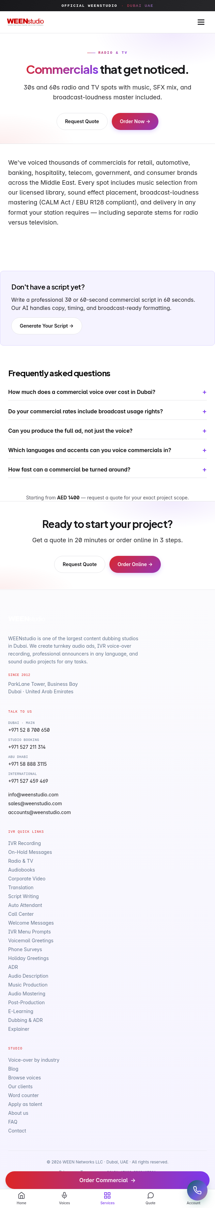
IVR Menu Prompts (29, 931)
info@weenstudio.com (33, 794)
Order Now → (135, 121)
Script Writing (23, 896)
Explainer (18, 1029)
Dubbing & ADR (25, 1020)
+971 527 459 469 (28, 781)
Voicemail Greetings (30, 940)
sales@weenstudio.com (35, 803)
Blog (13, 1069)
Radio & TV (20, 861)
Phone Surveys (25, 949)
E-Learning (20, 1011)
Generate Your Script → (47, 326)
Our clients (20, 1086)
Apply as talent (25, 1104)
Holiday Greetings (28, 958)
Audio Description (28, 976)
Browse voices (24, 1077)
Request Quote (82, 121)
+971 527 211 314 (27, 747)
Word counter (23, 1095)
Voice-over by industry (33, 1060)
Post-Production (26, 1002)
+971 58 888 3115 (27, 764)
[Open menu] (201, 22)
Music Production (28, 985)
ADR (13, 967)
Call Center (21, 914)
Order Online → (135, 564)
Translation (20, 887)
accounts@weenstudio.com (39, 812)
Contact (17, 1130)
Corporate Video (26, 878)
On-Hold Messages (30, 852)
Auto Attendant (25, 905)
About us (18, 1113)
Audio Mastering (26, 993)
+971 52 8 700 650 (29, 730)
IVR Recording (24, 843)
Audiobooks (21, 870)
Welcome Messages (31, 923)
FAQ (12, 1122)
